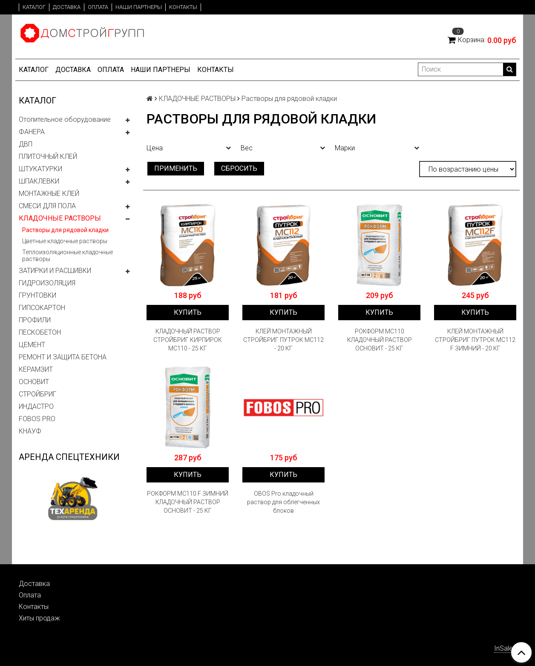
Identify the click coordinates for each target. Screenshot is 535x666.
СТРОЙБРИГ (37, 394)
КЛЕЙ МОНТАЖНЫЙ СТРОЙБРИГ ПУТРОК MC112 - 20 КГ (283, 340)
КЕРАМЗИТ (36, 369)
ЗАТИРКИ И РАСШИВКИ (55, 271)
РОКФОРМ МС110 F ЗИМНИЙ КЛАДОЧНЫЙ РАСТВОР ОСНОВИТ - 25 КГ (187, 502)
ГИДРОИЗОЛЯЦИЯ (47, 283)
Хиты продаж (39, 618)
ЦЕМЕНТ (32, 345)
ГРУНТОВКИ (37, 295)
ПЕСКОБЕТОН (40, 332)
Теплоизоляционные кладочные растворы (67, 255)
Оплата (98, 7)
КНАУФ (30, 431)
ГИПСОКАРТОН (42, 308)
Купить (187, 312)
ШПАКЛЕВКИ (39, 181)
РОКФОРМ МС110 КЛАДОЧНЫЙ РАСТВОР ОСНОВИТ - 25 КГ (379, 340)
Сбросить (239, 168)
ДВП (25, 144)
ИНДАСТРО (36, 406)
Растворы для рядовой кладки (65, 230)
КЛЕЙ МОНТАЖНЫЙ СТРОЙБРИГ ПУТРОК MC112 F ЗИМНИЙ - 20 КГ (475, 340)
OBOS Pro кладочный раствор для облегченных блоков (283, 502)
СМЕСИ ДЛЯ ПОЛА (47, 206)
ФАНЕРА (32, 132)
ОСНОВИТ (34, 382)
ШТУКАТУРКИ (40, 169)
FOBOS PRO (37, 419)
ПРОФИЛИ (35, 320)
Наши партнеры (138, 7)
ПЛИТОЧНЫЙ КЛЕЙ (48, 156)
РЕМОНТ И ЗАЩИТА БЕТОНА (62, 357)
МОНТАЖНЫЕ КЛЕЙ (49, 193)
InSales (505, 648)
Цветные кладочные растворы (64, 241)
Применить (175, 168)
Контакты (183, 7)
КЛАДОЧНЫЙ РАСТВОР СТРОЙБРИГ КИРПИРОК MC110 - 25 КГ (187, 340)
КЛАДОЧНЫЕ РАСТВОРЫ (60, 218)
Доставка (67, 7)
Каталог (34, 7)
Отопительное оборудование (65, 119)
